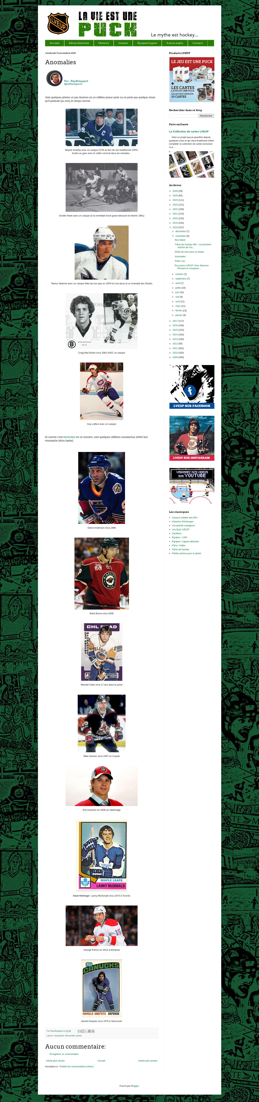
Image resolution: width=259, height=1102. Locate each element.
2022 (176, 209)
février (179, 310)
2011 (176, 348)
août (178, 283)
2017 (176, 321)
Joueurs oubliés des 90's (185, 517)
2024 (176, 200)
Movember (69, 437)
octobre (179, 274)
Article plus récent (55, 1060)
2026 (176, 191)
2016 (176, 325)
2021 (176, 213)
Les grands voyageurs (183, 525)
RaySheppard (57, 1031)
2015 (176, 330)
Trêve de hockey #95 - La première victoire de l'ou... (193, 246)
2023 (176, 204)
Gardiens (176, 533)
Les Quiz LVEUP (180, 529)
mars (178, 306)
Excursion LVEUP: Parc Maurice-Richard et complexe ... (192, 267)
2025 (176, 195)
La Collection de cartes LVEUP (189, 131)
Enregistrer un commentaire (64, 1054)
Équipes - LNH (179, 537)
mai (177, 296)
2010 (176, 352)
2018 (176, 227)
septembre (181, 278)
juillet (178, 287)
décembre (180, 231)
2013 (176, 339)
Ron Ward (180, 240)
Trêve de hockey (180, 549)
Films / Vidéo (178, 545)
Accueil (101, 1060)
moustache (59, 1035)
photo (78, 1035)
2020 (176, 218)
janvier (179, 315)
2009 (176, 357)
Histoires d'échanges (183, 521)
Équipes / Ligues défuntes (185, 541)
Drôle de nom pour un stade (189, 251)
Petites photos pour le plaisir (186, 553)
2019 (176, 222)
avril (177, 301)
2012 (176, 343)
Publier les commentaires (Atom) (77, 1066)
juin (177, 292)
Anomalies (180, 256)
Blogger (135, 1086)
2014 (176, 334)
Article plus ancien (147, 1060)
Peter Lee (180, 261)
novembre (180, 236)
